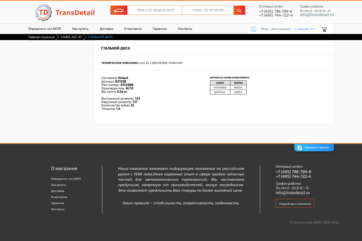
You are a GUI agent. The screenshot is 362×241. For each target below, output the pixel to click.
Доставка (106, 29)
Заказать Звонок (313, 148)
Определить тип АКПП (44, 29)
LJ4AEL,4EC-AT (71, 37)
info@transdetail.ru (317, 14)
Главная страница (41, 37)
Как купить (80, 29)
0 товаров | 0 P (304, 28)
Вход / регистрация (276, 29)
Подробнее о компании (295, 203)
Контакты (185, 29)
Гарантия (160, 29)
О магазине (133, 29)
